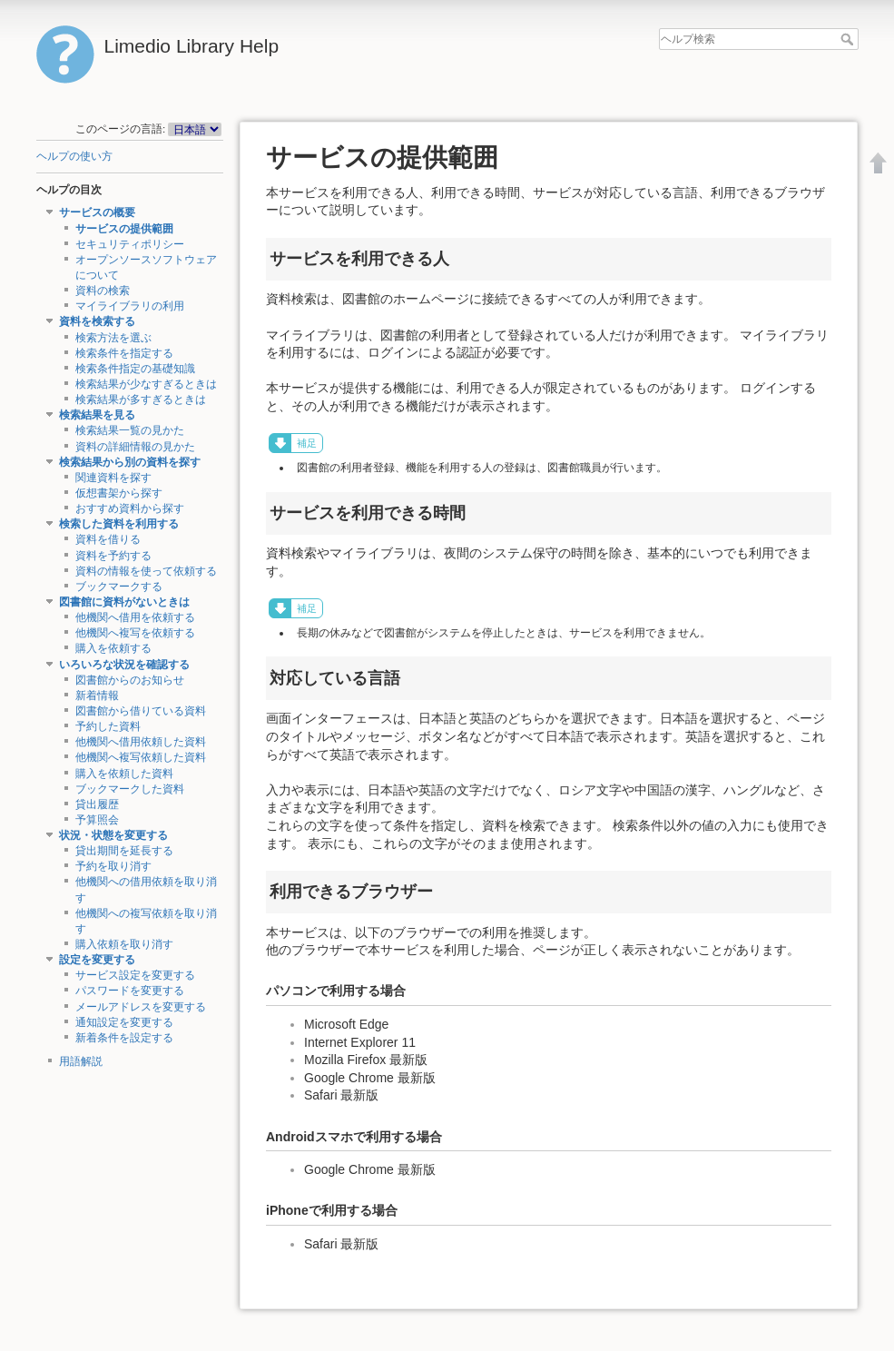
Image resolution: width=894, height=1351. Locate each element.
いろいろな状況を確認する (124, 664)
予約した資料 (108, 726)
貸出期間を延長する (124, 850)
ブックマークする (118, 586)
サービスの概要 (97, 212)
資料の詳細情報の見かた (135, 446)
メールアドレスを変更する (140, 1007)
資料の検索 (102, 290)
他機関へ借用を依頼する (135, 617)
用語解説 (81, 1061)
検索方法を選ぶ (113, 337)
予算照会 (97, 820)
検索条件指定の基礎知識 (135, 368)
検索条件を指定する (124, 353)
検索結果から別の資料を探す (130, 462)
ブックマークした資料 (129, 789)
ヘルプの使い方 (74, 156)
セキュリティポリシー (129, 244)
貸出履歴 (97, 804)
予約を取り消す (113, 866)
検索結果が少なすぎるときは (146, 384)
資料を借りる (108, 539)
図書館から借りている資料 (140, 711)
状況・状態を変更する (113, 835)
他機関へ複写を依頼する (135, 632)
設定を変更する (97, 959)
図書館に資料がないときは (124, 602)
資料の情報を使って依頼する (146, 571)
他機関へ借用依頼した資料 (140, 741)
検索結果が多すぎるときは (140, 399)
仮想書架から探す (118, 493)
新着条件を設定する (124, 1037)
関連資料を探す (113, 477)
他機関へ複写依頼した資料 (140, 757)
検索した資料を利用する (119, 524)
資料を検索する (97, 321)
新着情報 (97, 695)
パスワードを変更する (129, 990)
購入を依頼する (113, 648)
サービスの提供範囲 (124, 228)
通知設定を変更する (124, 1022)
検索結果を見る (97, 415)
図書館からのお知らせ (129, 680)
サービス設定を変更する (135, 975)
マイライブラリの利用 (129, 306)
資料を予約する (113, 555)
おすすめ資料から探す (129, 508)
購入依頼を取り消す (124, 944)
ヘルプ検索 (849, 39)
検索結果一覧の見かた (129, 430)
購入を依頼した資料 (124, 773)
